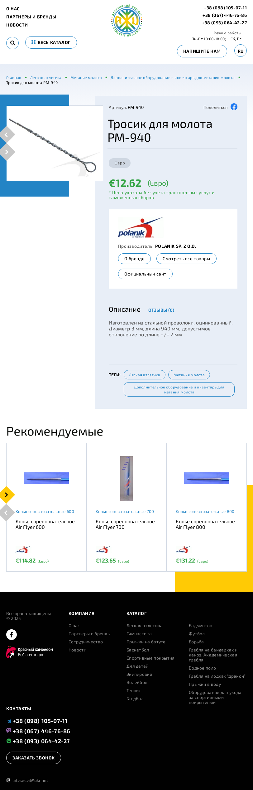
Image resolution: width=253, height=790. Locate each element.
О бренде (134, 258)
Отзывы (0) (161, 310)
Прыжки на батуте (146, 641)
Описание (125, 309)
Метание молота (189, 375)
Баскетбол (137, 649)
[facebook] (11, 635)
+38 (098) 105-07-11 (225, 7)
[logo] (126, 34)
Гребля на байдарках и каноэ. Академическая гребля (213, 654)
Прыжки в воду (205, 684)
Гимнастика (139, 633)
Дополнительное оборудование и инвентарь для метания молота (179, 389)
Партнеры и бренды (31, 16)
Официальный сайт (145, 273)
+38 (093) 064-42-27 (224, 22)
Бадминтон (200, 625)
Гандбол (135, 698)
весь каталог (51, 42)
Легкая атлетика (144, 375)
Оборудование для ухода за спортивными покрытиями (215, 697)
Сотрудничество (86, 641)
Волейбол (136, 682)
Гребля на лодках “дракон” (217, 676)
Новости (17, 24)
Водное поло (202, 668)
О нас (13, 8)
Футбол (197, 633)
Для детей (137, 666)
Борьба (196, 641)
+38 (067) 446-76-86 (225, 15)
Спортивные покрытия (150, 658)
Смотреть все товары (186, 258)
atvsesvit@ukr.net (27, 780)
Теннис (133, 690)
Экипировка (139, 674)
